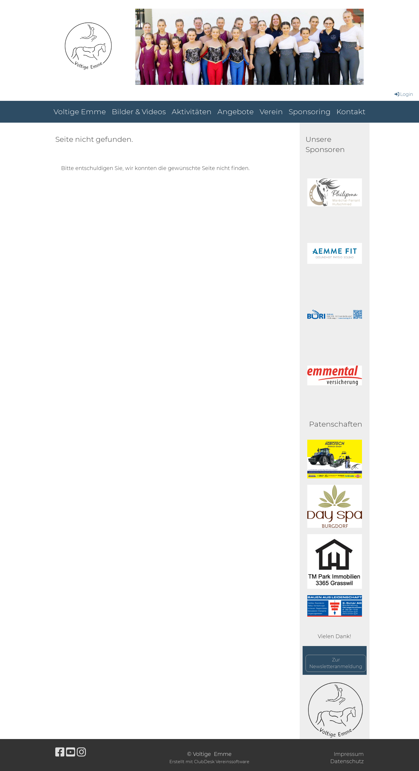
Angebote (235, 111)
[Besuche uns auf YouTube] (70, 752)
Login (403, 94)
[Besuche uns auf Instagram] (81, 752)
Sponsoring (310, 111)
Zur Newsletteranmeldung (335, 663)
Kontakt (350, 111)
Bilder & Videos (139, 111)
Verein (271, 111)
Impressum (349, 754)
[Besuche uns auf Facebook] (60, 752)
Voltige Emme (80, 111)
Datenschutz (347, 761)
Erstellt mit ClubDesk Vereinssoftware (209, 761)
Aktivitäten (192, 111)
